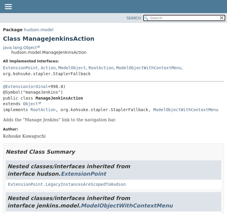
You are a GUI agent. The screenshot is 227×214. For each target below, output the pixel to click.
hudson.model (38, 29)
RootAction (101, 67)
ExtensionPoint (20, 67)
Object (30, 103)
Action (48, 67)
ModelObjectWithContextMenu (148, 67)
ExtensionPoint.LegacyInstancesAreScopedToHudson (67, 184)
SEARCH (134, 18)
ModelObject (72, 67)
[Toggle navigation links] (8, 7)
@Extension (15, 86)
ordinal (39, 86)
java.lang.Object (20, 47)
